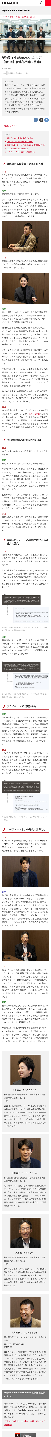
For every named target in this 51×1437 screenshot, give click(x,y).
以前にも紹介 (34, 414)
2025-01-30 (6, 68)
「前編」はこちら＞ (10, 126)
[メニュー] (48, 3)
